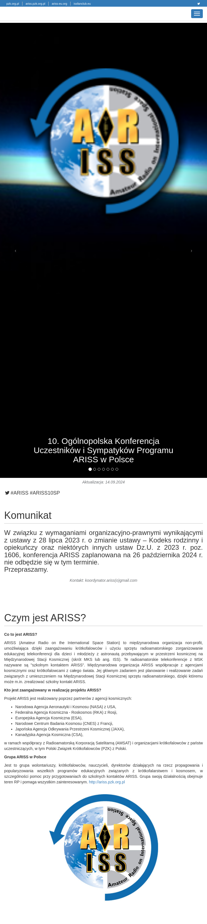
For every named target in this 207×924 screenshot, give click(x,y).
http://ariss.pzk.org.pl (107, 782)
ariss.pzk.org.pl (35, 3)
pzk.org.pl (12, 3)
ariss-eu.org (59, 3)
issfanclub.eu (82, 3)
